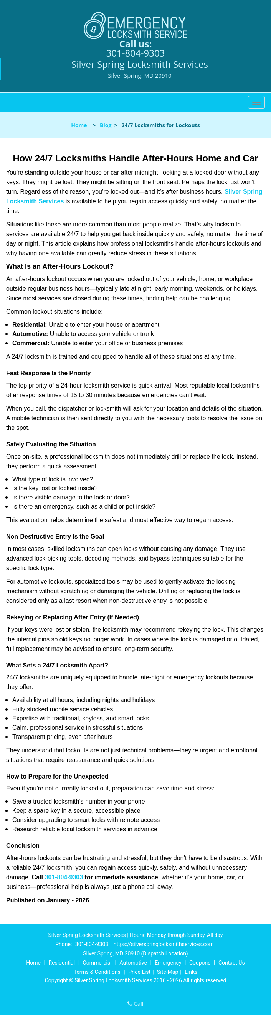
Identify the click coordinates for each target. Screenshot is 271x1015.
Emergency (168, 963)
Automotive (133, 963)
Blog (105, 125)
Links (191, 972)
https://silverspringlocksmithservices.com (164, 944)
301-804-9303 (135, 53)
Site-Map (167, 972)
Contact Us (231, 963)
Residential (61, 963)
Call (135, 1003)
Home (79, 125)
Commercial (97, 963)
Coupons (200, 963)
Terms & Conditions (97, 972)
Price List (139, 972)
